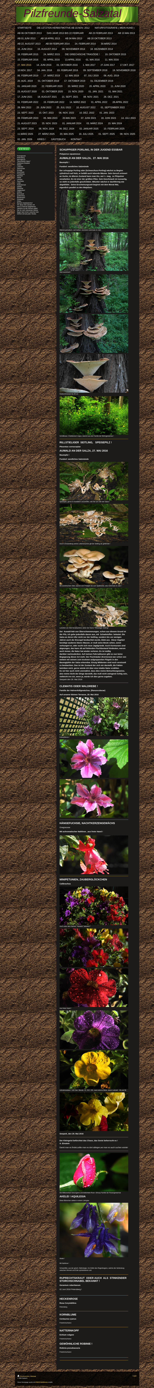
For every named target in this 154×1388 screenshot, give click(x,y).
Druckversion (23, 1376)
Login (135, 1376)
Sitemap (33, 1376)
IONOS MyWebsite (41, 1382)
